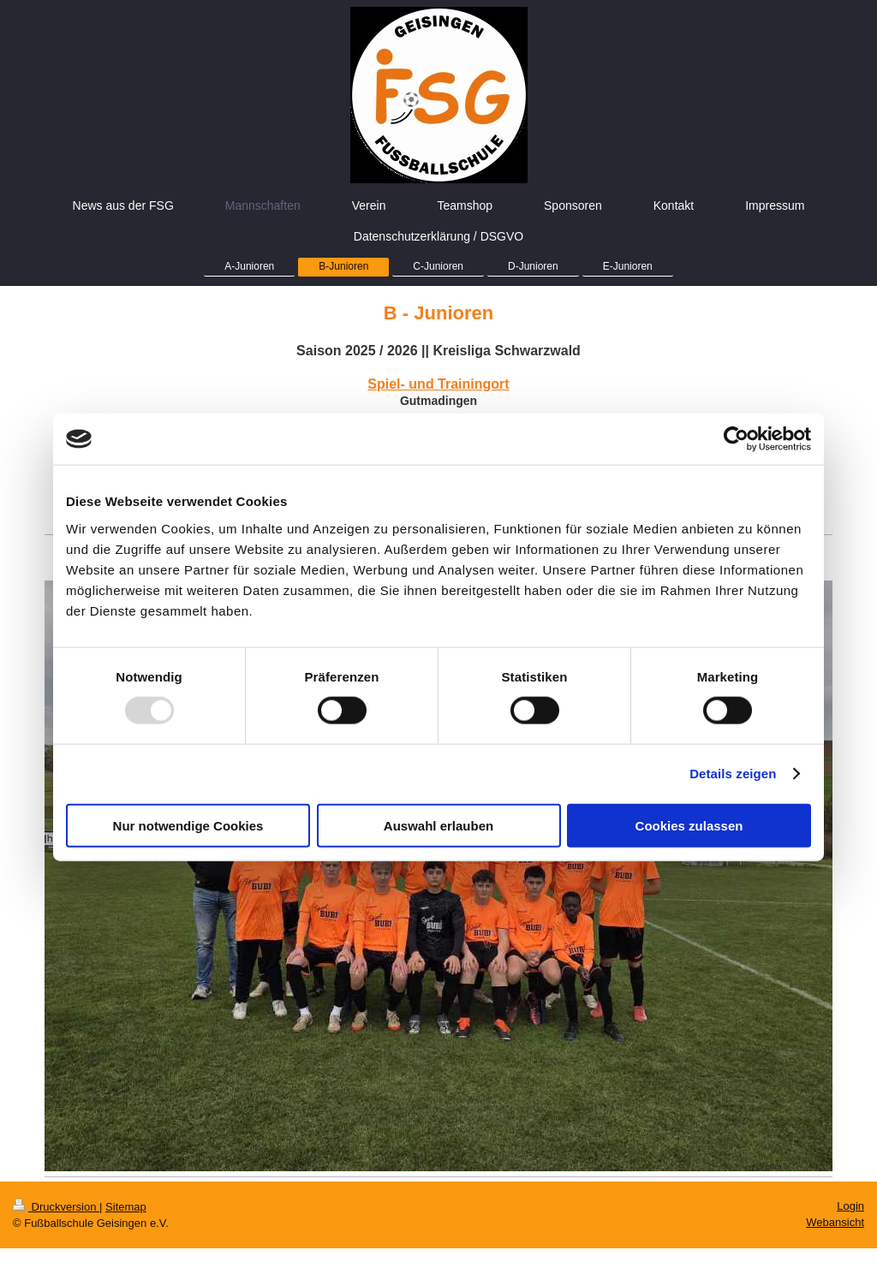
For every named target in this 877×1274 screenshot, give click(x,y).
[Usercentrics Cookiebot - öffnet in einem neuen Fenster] (736, 439)
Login (850, 1206)
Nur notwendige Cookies (188, 825)
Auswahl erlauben (438, 825)
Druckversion (56, 1206)
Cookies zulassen (689, 825)
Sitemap (125, 1206)
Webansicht (835, 1222)
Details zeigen (732, 773)
